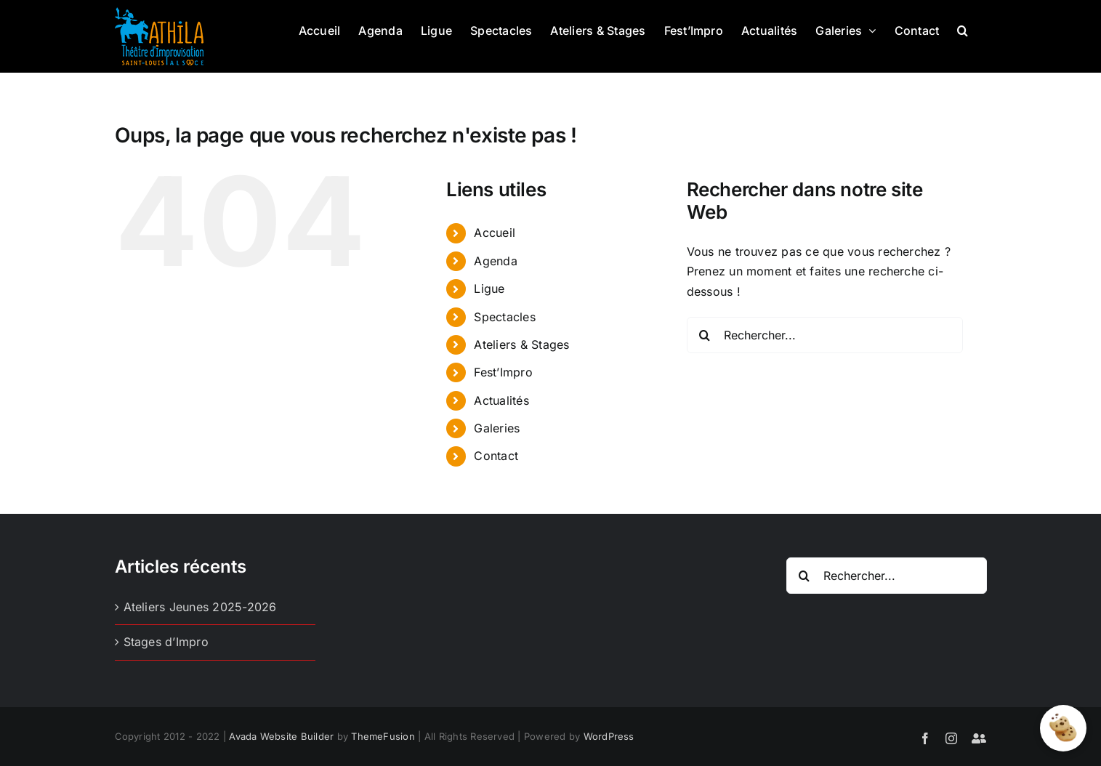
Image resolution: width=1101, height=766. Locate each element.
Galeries (497, 428)
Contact (496, 455)
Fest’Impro (503, 372)
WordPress (609, 736)
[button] (962, 29)
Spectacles (504, 317)
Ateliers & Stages (521, 344)
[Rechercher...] (825, 335)
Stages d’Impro (166, 641)
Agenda (495, 261)
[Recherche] (705, 335)
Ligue (489, 288)
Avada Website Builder (281, 736)
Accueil (494, 232)
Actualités (501, 400)
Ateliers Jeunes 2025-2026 (200, 607)
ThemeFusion (383, 736)
